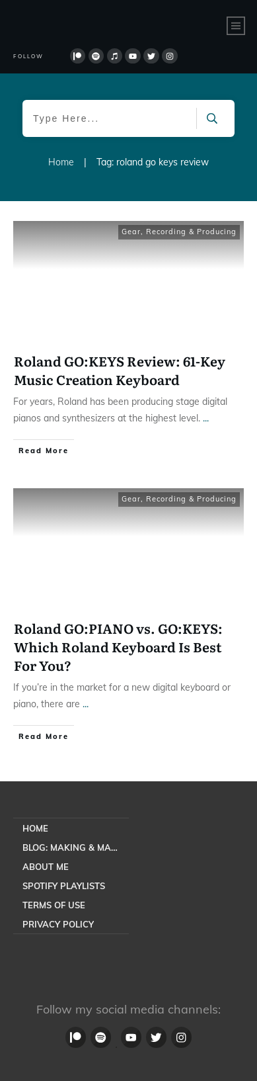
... (206, 418)
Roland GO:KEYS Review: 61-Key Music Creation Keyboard (119, 370)
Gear (131, 231)
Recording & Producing (191, 231)
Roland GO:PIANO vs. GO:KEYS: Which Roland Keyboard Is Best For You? (118, 646)
